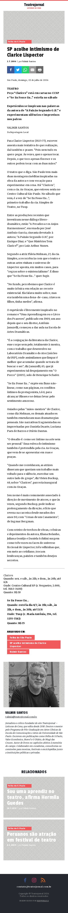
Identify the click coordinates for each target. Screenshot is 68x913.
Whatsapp (25, 69)
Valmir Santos (18, 651)
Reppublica (43, 901)
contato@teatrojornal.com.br (34, 887)
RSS (43, 880)
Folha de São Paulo (21, 637)
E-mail (32, 69)
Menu (8, 5)
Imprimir (39, 69)
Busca (60, 6)
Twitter (18, 69)
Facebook (10, 69)
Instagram (34, 880)
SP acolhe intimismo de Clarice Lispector (28, 644)
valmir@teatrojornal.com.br (21, 717)
